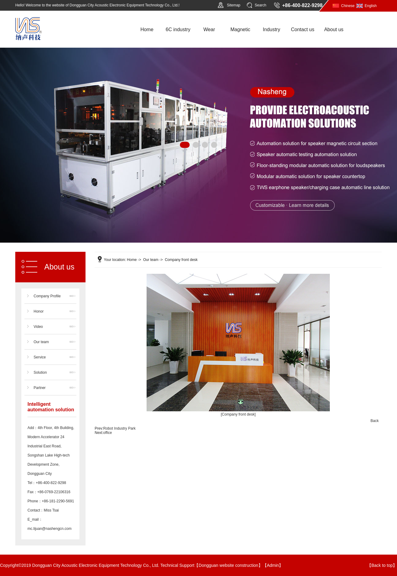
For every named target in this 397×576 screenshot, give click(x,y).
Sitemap (233, 5)
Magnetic (240, 29)
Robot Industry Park (119, 428)
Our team (41, 342)
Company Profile (47, 296)
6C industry (178, 29)
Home (147, 29)
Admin (273, 565)
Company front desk (181, 260)
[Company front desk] (238, 414)
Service (40, 357)
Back (374, 421)
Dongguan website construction (228, 565)
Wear (209, 29)
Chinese (348, 6)
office (107, 433)
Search (260, 5)
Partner (40, 388)
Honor (39, 311)
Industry (271, 29)
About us (333, 29)
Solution (40, 372)
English (371, 6)
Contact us (302, 29)
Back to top (382, 565)
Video (38, 327)
